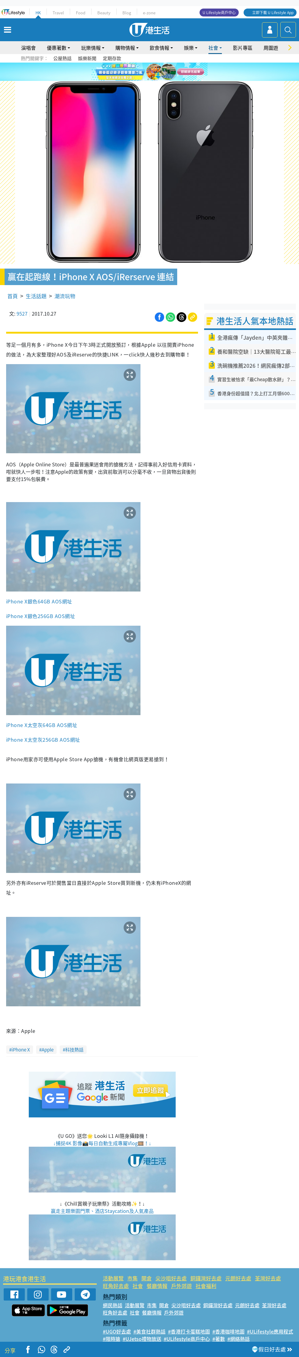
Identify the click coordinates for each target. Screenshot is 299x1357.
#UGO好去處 (117, 1331)
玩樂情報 (91, 47)
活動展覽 (113, 1278)
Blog (126, 13)
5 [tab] (160, 72)
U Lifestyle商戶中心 (219, 12)
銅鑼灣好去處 (206, 1278)
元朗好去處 (238, 1278)
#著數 (218, 1338)
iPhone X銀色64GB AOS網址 (39, 601)
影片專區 (242, 47)
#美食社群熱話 (149, 1331)
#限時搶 (111, 1338)
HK (38, 13)
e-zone (149, 13)
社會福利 (206, 1286)
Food (80, 13)
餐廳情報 (157, 1286)
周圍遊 (270, 47)
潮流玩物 (64, 296)
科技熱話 (74, 1049)
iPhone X (21, 1049)
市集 (132, 1278)
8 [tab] (154, 79)
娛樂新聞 (87, 58)
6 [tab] (166, 72)
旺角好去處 (116, 1286)
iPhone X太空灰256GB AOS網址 (43, 739)
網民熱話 (112, 1305)
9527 (22, 313)
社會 (213, 47)
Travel (58, 13)
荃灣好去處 (268, 1278)
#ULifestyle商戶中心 (187, 1338)
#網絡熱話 (238, 1338)
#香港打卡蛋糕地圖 (189, 1331)
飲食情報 (159, 47)
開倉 (146, 1278)
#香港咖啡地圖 (228, 1331)
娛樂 (189, 47)
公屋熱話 (62, 58)
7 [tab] (148, 79)
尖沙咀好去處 (171, 1278)
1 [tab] (136, 72)
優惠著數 (56, 47)
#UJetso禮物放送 (142, 1338)
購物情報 (125, 47)
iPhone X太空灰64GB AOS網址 (41, 725)
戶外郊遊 (181, 1286)
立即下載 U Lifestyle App (272, 12)
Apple (48, 1049)
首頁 (12, 296)
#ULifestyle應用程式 (270, 1331)
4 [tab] (154, 72)
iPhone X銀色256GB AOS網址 (40, 616)
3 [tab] (148, 72)
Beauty (103, 13)
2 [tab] (142, 72)
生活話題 (36, 296)
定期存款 (112, 58)
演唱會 (28, 47)
